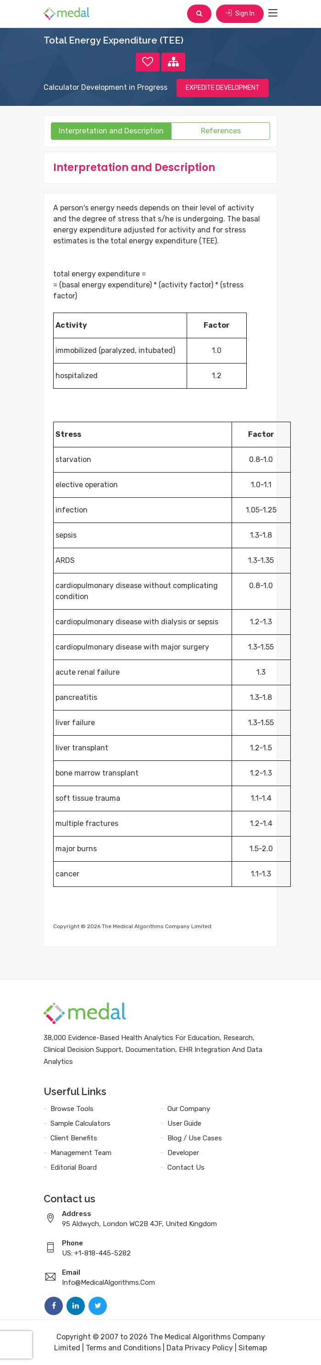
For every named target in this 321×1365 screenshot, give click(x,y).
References (221, 131)
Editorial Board (73, 1167)
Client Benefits (73, 1138)
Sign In (240, 13)
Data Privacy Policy (199, 1347)
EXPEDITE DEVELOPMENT (223, 88)
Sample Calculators (80, 1123)
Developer (183, 1153)
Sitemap (252, 1347)
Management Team (80, 1153)
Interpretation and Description (111, 131)
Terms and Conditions (123, 1347)
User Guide (184, 1123)
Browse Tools (72, 1109)
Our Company (188, 1109)
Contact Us (186, 1167)
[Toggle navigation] (272, 13)
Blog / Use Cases (194, 1138)
